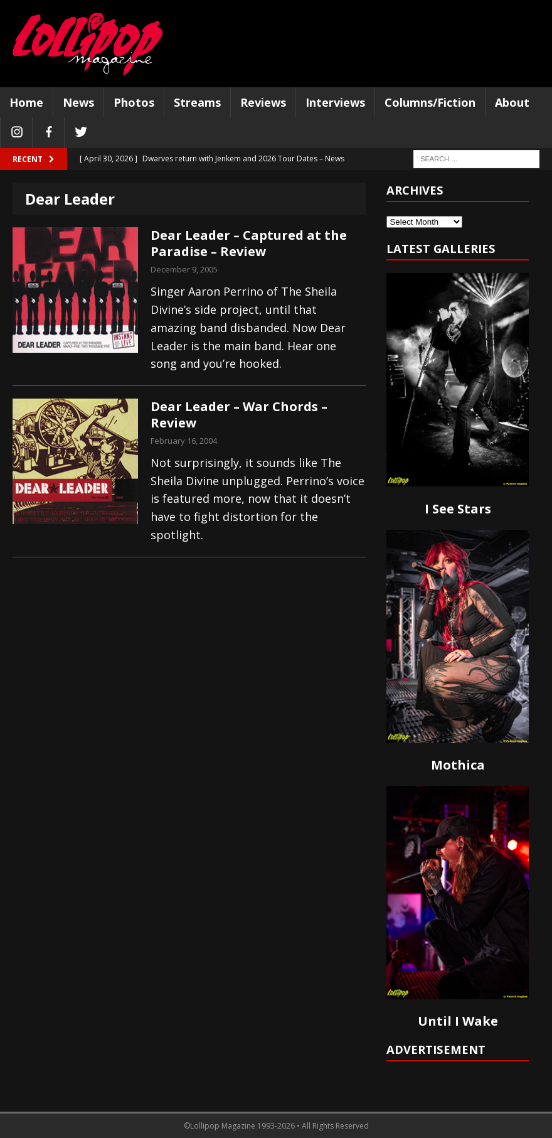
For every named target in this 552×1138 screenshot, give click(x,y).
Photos (134, 102)
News (78, 102)
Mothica (458, 764)
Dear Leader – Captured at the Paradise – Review (249, 243)
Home (26, 102)
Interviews (335, 102)
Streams (197, 102)
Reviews (263, 102)
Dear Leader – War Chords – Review (239, 414)
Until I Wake (458, 1020)
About (512, 102)
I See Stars (458, 508)
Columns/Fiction (430, 102)
